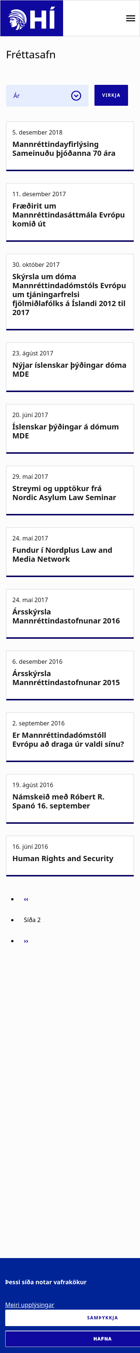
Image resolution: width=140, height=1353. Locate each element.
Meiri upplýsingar (30, 1305)
